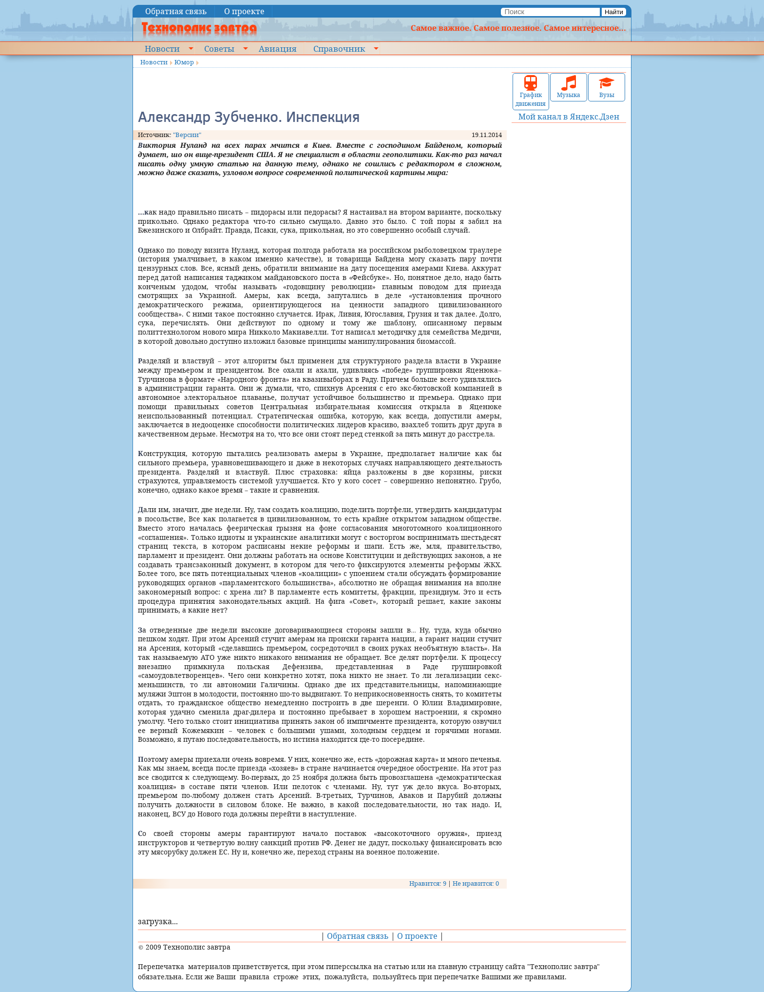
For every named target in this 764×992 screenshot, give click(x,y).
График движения (531, 91)
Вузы (606, 87)
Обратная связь (176, 11)
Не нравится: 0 (476, 883)
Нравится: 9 (427, 883)
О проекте (244, 11)
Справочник (339, 48)
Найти (614, 12)
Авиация (277, 48)
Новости (162, 48)
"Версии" (187, 134)
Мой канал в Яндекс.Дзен (568, 116)
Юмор (184, 62)
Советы (219, 48)
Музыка (568, 87)
